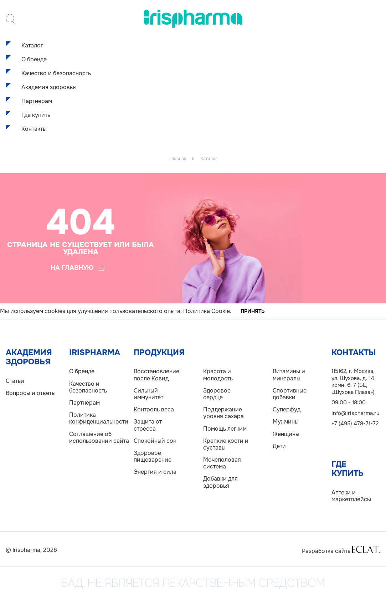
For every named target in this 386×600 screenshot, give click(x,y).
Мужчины (286, 421)
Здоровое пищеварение (152, 456)
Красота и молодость (218, 374)
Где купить (35, 115)
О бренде (34, 59)
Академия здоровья (48, 87)
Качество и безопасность (56, 73)
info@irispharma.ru (355, 413)
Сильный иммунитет (148, 394)
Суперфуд (286, 409)
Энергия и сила (155, 471)
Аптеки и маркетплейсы (351, 496)
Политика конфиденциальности (98, 418)
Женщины (286, 434)
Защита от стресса (148, 425)
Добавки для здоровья (220, 482)
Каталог (32, 45)
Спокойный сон (155, 440)
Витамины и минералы (289, 374)
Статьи (15, 381)
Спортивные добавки (290, 394)
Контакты (34, 129)
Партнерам (36, 101)
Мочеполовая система (222, 463)
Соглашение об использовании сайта (99, 437)
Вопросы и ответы (31, 393)
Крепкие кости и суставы (225, 444)
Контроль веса (154, 409)
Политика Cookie (206, 311)
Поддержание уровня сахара (223, 413)
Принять (252, 311)
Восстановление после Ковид (156, 374)
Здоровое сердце (217, 394)
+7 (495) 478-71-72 (355, 423)
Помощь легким (225, 428)
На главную (77, 268)
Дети (279, 446)
